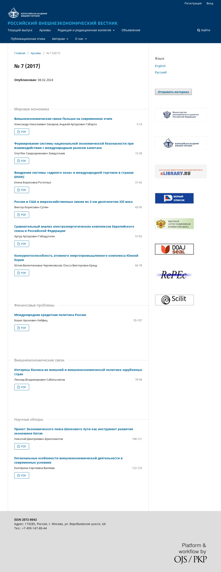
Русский (161, 72)
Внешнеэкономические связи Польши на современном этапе (63, 119)
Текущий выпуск (20, 30)
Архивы (45, 30)
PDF (23, 132)
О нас (79, 39)
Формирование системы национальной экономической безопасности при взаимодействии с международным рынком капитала (74, 145)
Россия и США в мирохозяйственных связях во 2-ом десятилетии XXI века (73, 202)
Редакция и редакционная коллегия (85, 30)
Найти (203, 30)
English (160, 66)
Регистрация (193, 3)
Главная (19, 53)
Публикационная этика (28, 39)
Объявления (131, 30)
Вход (210, 3)
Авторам (59, 39)
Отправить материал (173, 92)
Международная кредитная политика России (50, 315)
